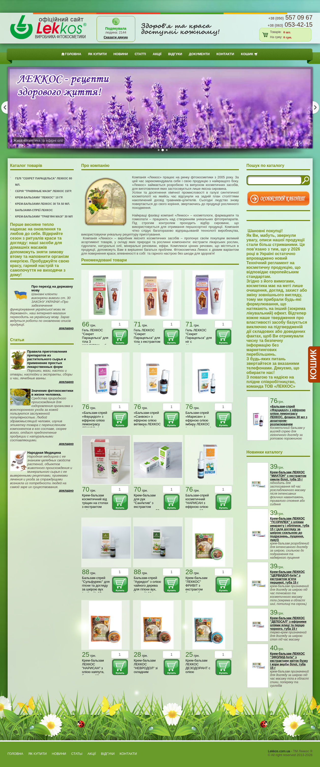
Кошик (249, 54)
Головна (71, 54)
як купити (97, 54)
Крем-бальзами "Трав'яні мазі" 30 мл (44, 216)
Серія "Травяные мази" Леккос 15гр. (43, 191)
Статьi (76, 754)
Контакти (225, 54)
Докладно (66, 328)
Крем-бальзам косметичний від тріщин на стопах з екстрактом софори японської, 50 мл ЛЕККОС (95, 506)
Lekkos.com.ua (279, 751)
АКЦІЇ (157, 54)
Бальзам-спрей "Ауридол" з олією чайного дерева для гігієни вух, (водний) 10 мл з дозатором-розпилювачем (147, 589)
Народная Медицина (44, 453)
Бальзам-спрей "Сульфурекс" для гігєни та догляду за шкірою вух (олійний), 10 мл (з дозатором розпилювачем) (96, 589)
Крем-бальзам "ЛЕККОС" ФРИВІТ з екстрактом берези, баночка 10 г (198, 587)
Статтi (140, 54)
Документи (199, 54)
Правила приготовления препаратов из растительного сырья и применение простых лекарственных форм (47, 359)
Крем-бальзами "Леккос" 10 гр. (39, 197)
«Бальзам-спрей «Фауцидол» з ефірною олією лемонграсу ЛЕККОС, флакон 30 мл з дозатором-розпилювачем (95, 426)
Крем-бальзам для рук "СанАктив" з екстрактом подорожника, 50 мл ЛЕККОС (146, 504)
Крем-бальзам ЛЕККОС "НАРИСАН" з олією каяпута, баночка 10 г (93, 668)
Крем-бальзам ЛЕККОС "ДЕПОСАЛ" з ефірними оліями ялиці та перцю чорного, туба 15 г (288, 623)
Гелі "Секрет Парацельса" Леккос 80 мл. (43, 181)
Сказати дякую (116, 37)
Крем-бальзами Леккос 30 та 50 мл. (42, 203)
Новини (120, 54)
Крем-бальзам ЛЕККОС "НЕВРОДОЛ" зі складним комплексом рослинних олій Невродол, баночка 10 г (146, 674)
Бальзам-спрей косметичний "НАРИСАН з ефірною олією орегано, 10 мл (197, 502)
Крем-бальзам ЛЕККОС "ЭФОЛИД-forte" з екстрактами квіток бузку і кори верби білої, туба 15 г (289, 661)
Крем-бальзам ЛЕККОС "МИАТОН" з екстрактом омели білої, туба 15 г (288, 476)
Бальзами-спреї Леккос (34, 210)
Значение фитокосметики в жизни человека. (52, 392)
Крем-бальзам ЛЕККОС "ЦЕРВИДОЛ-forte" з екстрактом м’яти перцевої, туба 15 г (287, 577)
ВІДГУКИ (175, 54)
